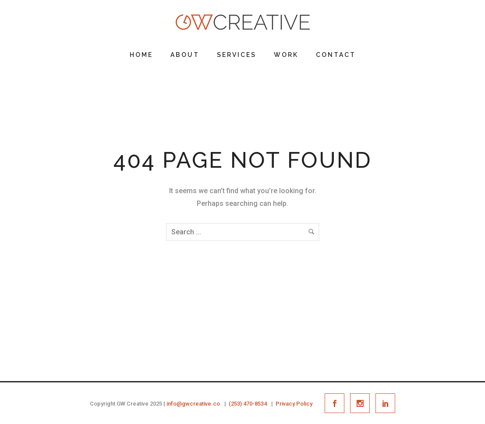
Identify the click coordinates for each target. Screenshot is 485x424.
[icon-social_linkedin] (385, 403)
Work (286, 54)
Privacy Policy (294, 403)
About (184, 54)
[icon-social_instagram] (362, 403)
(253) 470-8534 (248, 403)
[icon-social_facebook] (337, 403)
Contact (336, 54)
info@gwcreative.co (193, 403)
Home (141, 54)
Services (236, 54)
